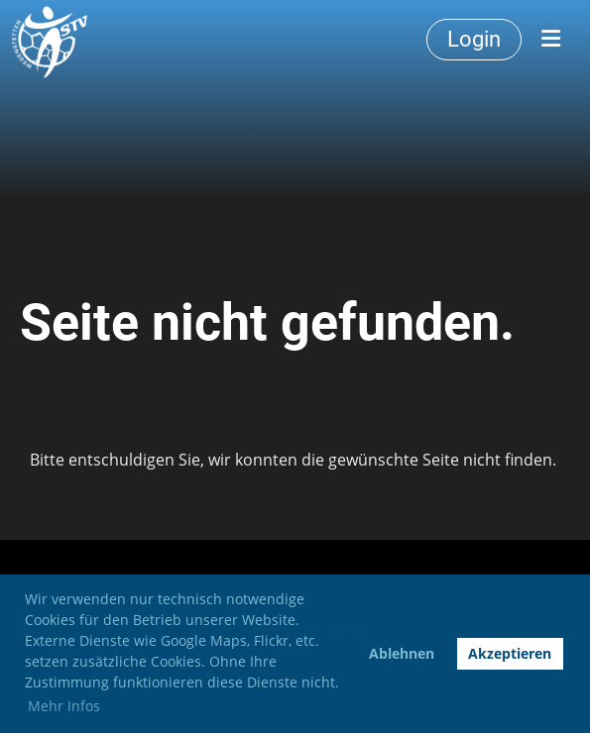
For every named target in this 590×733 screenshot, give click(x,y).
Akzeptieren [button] (509, 653)
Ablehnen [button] (401, 653)
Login (474, 39)
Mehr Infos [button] (64, 705)
